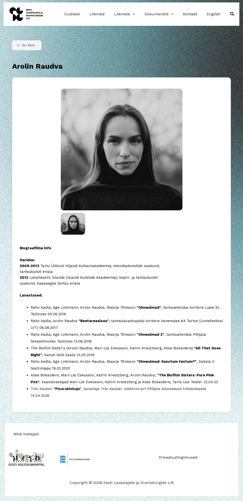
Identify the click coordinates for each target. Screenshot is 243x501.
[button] (232, 14)
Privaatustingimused (178, 457)
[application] (138, 14)
